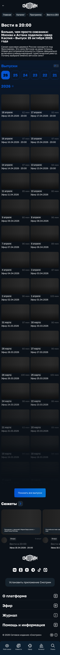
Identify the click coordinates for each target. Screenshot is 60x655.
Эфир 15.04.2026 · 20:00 (43, 142)
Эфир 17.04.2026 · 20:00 (43, 115)
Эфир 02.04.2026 (10, 299)
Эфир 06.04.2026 (39, 247)
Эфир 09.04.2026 (10, 221)
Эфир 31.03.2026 (10, 326)
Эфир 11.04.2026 (10, 194)
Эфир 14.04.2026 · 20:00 (14, 168)
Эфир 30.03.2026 (39, 326)
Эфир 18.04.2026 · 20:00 (14, 115)
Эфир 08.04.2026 (39, 221)
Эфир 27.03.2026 (39, 352)
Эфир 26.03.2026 (10, 378)
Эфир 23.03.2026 (39, 404)
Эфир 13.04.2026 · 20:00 (43, 168)
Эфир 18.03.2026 (39, 457)
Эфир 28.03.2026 (10, 352)
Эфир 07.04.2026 (10, 247)
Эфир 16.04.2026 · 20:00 (14, 142)
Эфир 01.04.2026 (39, 299)
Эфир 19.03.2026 (10, 457)
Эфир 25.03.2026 (39, 378)
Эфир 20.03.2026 (39, 431)
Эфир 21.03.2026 (10, 431)
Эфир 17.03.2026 (10, 483)
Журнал (30, 616)
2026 (13, 86)
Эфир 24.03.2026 (10, 404)
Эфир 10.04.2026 (39, 194)
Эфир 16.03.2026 (39, 483)
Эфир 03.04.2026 (39, 273)
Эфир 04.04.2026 (10, 273)
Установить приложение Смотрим (30, 582)
